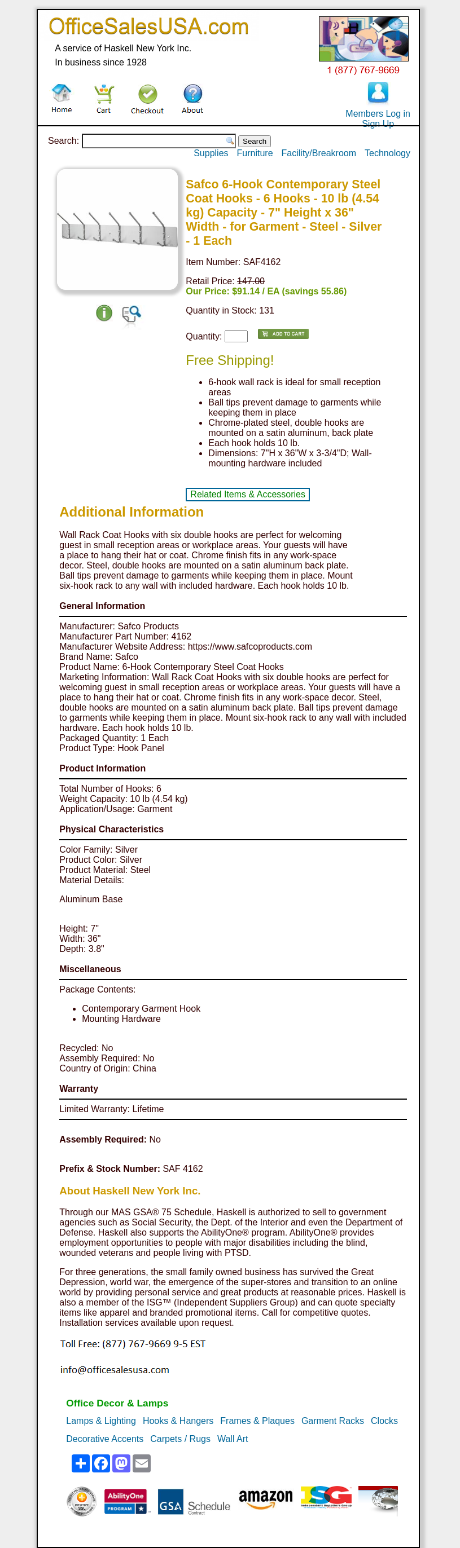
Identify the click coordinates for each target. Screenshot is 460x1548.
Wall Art (232, 1439)
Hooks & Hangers (178, 1421)
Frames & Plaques (257, 1421)
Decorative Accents (104, 1439)
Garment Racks (332, 1421)
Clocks (384, 1421)
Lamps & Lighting (101, 1421)
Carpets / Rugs (180, 1439)
